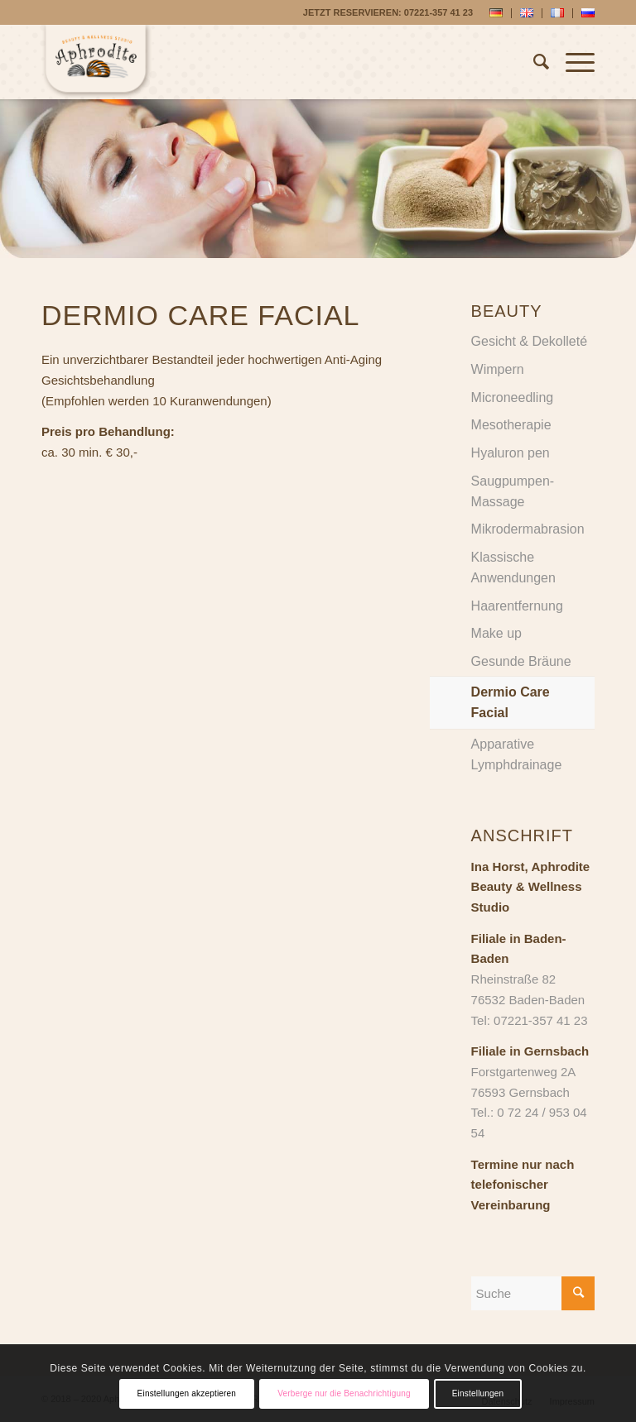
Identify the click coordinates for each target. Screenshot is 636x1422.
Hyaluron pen (510, 453)
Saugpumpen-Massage (513, 491)
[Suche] (533, 62)
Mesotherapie (511, 425)
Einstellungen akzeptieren (187, 1393)
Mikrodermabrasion (528, 529)
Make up (496, 633)
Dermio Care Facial (510, 702)
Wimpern (497, 369)
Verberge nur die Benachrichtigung (344, 1393)
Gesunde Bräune (521, 661)
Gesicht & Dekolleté (529, 341)
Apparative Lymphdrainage (516, 754)
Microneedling (512, 397)
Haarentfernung (517, 606)
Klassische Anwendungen (513, 567)
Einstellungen (478, 1393)
